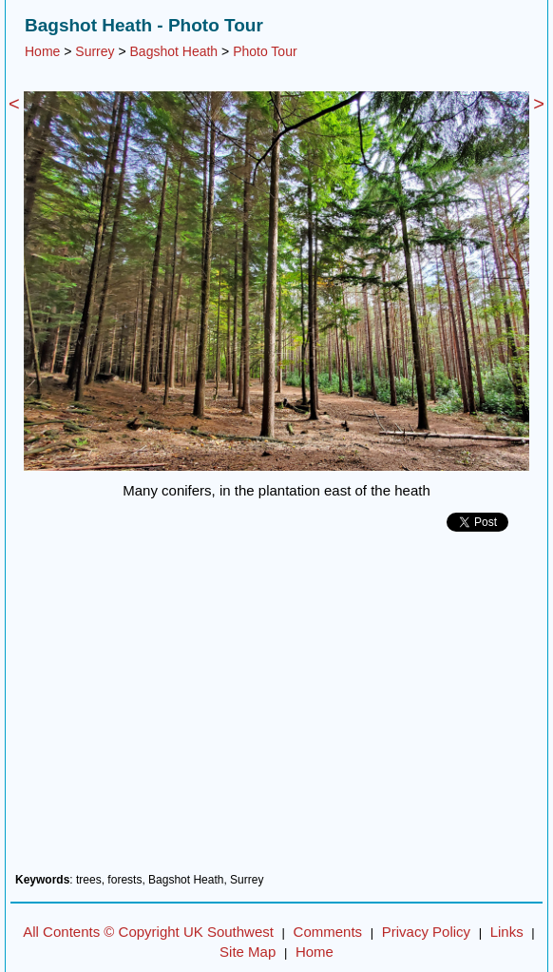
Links (507, 931)
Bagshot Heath (174, 51)
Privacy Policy (426, 931)
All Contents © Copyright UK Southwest (148, 931)
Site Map (247, 951)
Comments (328, 931)
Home (42, 51)
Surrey (94, 51)
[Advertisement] (276, 709)
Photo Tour (264, 51)
